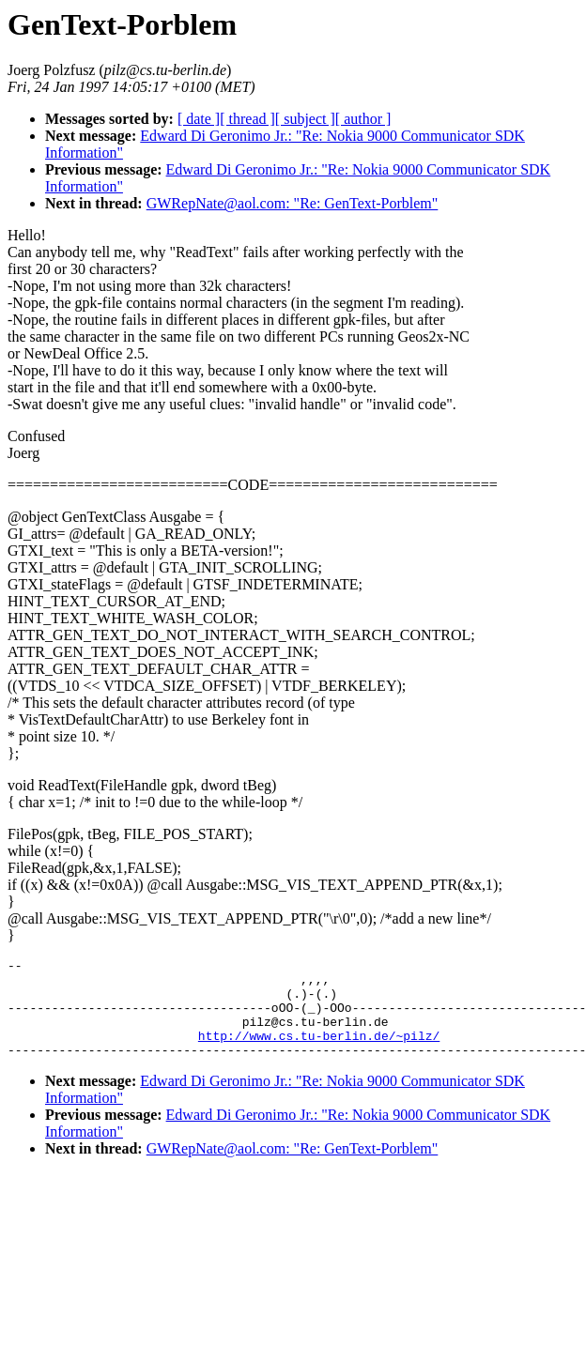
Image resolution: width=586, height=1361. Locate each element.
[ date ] (198, 119)
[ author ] (363, 119)
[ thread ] (247, 119)
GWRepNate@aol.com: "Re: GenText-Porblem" (292, 203)
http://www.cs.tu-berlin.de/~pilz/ (319, 1052)
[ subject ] (305, 119)
